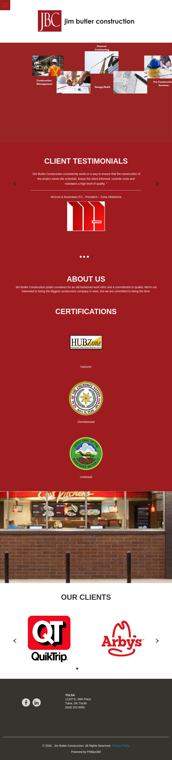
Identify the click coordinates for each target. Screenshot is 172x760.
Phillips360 (94, 751)
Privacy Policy (121, 745)
